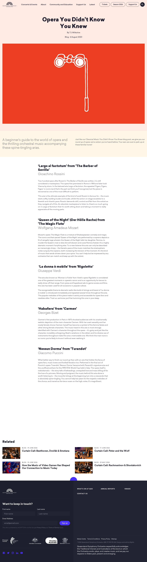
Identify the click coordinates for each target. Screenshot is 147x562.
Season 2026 (118, 4)
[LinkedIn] (17, 553)
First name (6, 509)
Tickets (104, 4)
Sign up (65, 523)
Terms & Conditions (93, 539)
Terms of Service (53, 527)
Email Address (7, 519)
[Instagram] (12, 553)
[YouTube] (21, 553)
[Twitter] (8, 553)
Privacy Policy (41, 527)
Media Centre (81, 539)
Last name (41, 509)
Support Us (133, 4)
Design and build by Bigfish (125, 542)
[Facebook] (3, 553)
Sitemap (114, 539)
